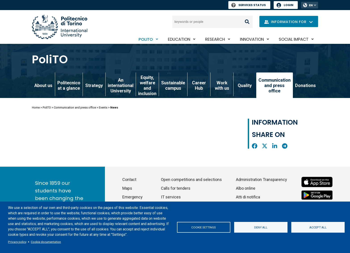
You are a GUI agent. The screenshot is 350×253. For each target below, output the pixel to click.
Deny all (260, 227)
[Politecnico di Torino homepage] (59, 27)
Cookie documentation (46, 242)
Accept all (318, 227)
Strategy (94, 85)
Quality (245, 85)
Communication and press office (75, 107)
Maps (127, 188)
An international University (120, 85)
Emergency (132, 197)
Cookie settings (203, 227)
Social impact (293, 39)
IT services (171, 197)
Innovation (252, 39)
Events (103, 107)
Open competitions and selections (191, 179)
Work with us (222, 85)
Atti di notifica (248, 197)
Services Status (248, 5)
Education (179, 39)
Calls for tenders (175, 188)
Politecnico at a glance (68, 85)
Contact (129, 179)
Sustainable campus (173, 85)
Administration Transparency (261, 179)
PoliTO (146, 39)
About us (43, 85)
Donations (305, 85)
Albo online (245, 188)
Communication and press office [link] (274, 85)
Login (288, 5)
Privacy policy (17, 242)
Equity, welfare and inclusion (147, 85)
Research (215, 39)
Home (36, 107)
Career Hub (199, 85)
